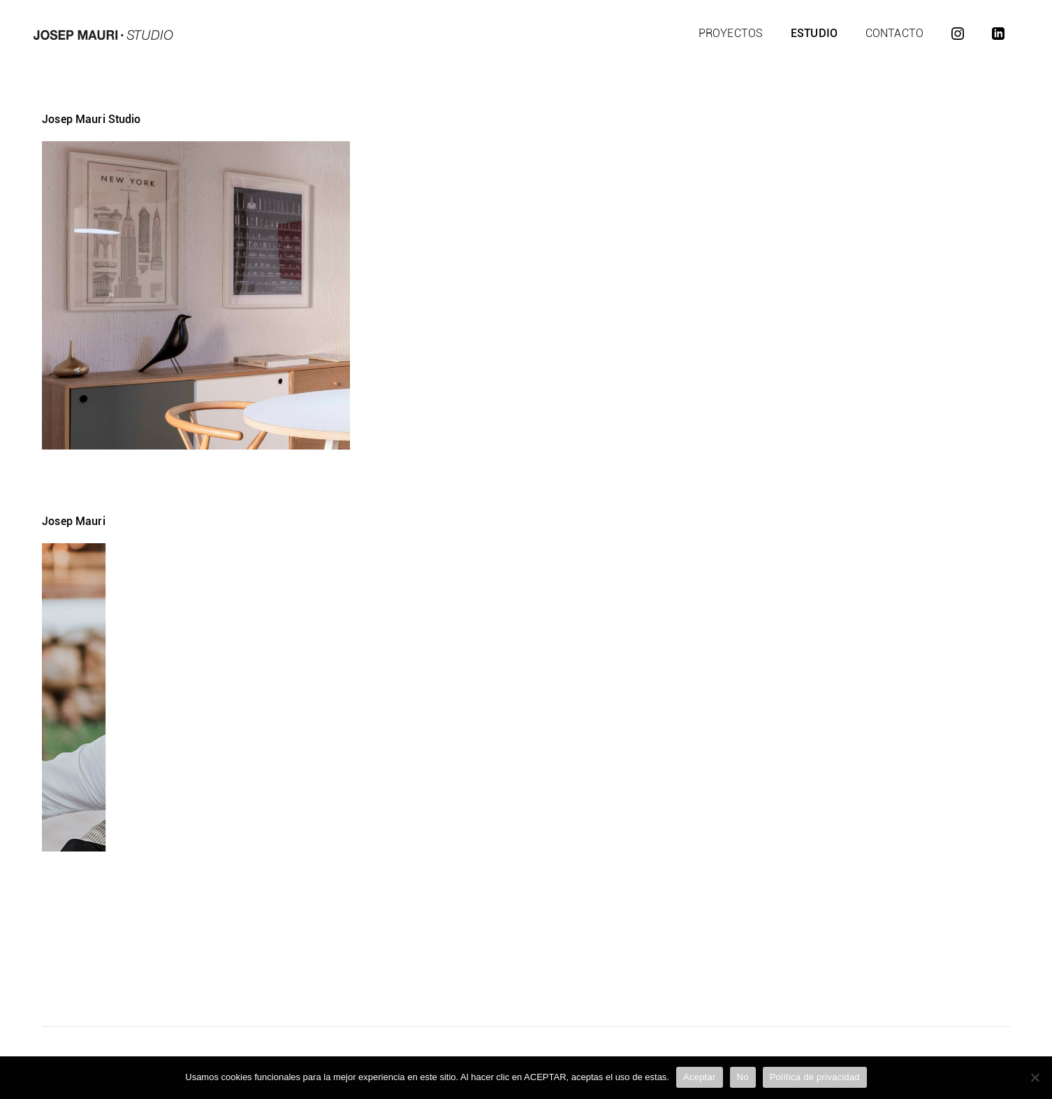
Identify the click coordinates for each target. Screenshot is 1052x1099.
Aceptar (699, 1077)
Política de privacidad (815, 1077)
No (743, 1077)
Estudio (814, 33)
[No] (1035, 1077)
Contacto (894, 33)
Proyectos (731, 33)
